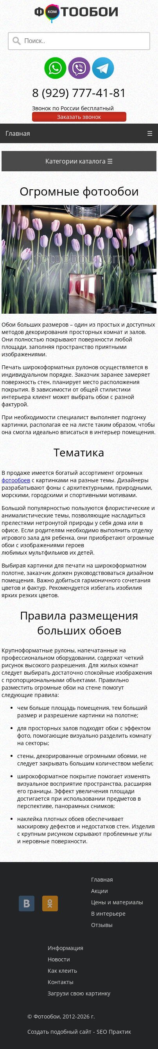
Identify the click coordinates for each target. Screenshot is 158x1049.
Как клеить (62, 970)
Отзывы (102, 925)
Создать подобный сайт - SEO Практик (79, 1031)
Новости (59, 959)
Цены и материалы (117, 902)
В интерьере (108, 913)
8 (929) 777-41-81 (79, 92)
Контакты (61, 982)
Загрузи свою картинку (79, 993)
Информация (65, 948)
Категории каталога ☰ (79, 161)
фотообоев (16, 480)
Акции (99, 891)
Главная (17, 133)
